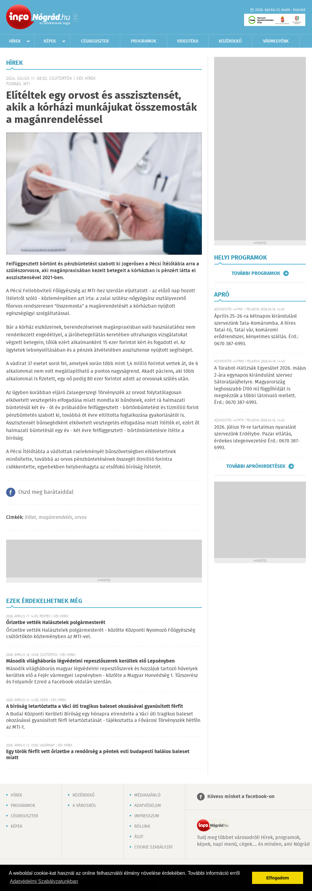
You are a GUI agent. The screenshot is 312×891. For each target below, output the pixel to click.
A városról (84, 805)
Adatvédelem (147, 805)
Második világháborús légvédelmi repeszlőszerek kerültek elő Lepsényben (90, 661)
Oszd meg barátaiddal (45, 492)
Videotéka (187, 41)
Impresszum (146, 816)
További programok (256, 273)
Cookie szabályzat (153, 847)
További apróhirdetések (255, 466)
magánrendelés (55, 517)
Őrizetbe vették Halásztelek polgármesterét (55, 623)
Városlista (75, 17)
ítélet (30, 517)
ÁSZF (138, 837)
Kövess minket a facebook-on (240, 796)
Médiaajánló (147, 795)
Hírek (15, 41)
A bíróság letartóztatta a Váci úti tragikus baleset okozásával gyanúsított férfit (94, 706)
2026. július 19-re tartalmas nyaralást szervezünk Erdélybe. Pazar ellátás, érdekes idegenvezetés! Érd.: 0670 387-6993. (257, 437)
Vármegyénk (276, 41)
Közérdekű (230, 41)
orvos (81, 517)
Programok (143, 41)
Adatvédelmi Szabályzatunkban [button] (44, 881)
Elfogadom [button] (277, 877)
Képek (50, 41)
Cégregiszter (95, 41)
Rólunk (142, 826)
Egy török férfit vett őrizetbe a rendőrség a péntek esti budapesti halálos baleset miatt (97, 755)
